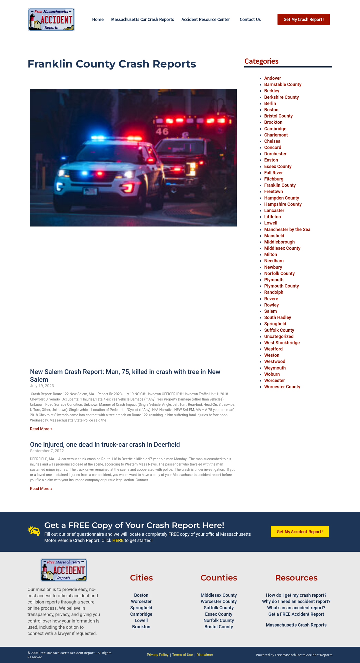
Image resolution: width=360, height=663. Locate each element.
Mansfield (274, 235)
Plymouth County (281, 285)
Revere (271, 298)
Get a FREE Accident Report (296, 614)
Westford (273, 349)
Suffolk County (279, 330)
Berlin (270, 103)
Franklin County (280, 185)
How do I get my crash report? (296, 595)
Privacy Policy (157, 655)
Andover (272, 78)
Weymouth (275, 367)
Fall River (273, 172)
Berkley (271, 90)
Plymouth (274, 279)
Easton (271, 159)
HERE (118, 540)
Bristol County (278, 115)
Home (98, 19)
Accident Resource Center (206, 19)
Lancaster (274, 210)
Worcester (274, 380)
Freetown (273, 191)
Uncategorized (279, 336)
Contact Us (250, 19)
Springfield (275, 323)
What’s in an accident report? (296, 607)
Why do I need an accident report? (296, 601)
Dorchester (275, 153)
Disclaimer (205, 655)
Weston (272, 355)
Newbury (273, 267)
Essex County (278, 166)
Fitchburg (274, 179)
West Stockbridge (282, 342)
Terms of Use (182, 655)
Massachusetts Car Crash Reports (142, 19)
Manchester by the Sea (287, 229)
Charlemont (276, 135)
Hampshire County (283, 204)
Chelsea (272, 141)
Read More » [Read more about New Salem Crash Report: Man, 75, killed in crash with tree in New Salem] (41, 428)
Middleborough (279, 241)
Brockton (273, 122)
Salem (270, 311)
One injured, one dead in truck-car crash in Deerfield (105, 444)
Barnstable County (283, 84)
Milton (270, 254)
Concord (272, 147)
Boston (271, 109)
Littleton (272, 216)
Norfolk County (279, 273)
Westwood (274, 361)
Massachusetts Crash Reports (296, 625)
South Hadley (277, 317)
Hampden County (281, 197)
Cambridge (275, 128)
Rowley (271, 305)
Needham (274, 260)
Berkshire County (281, 97)
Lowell (270, 223)
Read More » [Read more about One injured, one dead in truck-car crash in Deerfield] (41, 488)
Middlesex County (282, 248)
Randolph (273, 292)
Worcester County (282, 386)
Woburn (272, 374)
